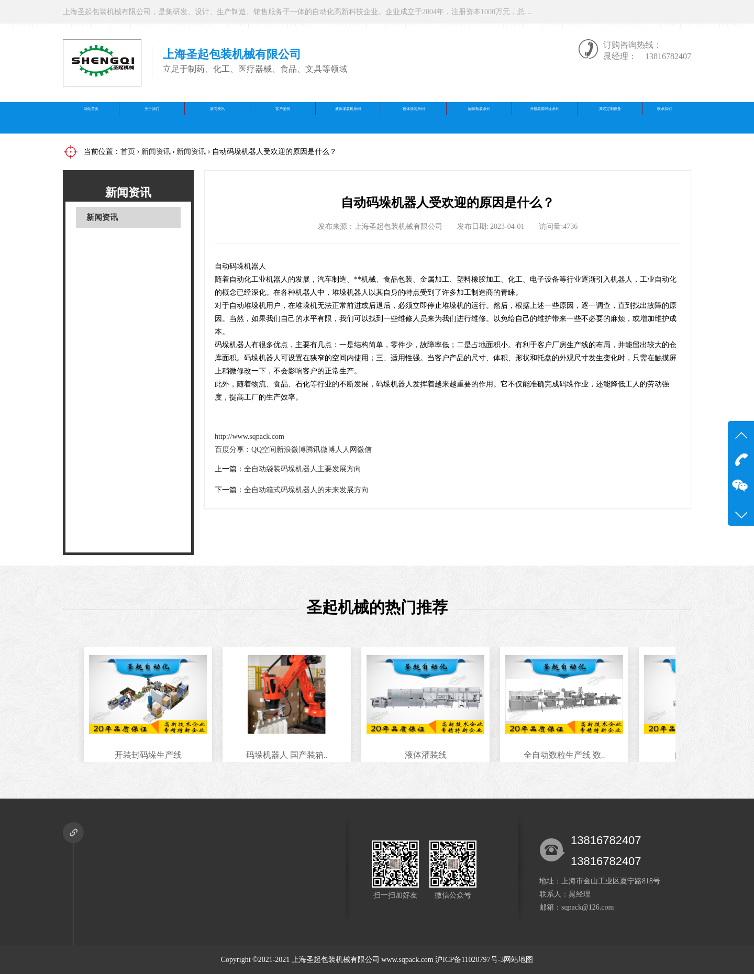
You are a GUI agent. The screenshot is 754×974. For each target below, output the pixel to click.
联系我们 (664, 117)
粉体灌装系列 (414, 117)
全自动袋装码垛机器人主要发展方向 (302, 469)
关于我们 (152, 117)
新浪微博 (291, 449)
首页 (127, 152)
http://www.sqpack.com (249, 436)
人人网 (346, 449)
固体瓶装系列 (479, 117)
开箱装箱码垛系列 (544, 117)
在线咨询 (590, 12)
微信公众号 (659, 12)
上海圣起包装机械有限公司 (336, 960)
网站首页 (91, 117)
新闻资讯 (217, 117)
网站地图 (518, 960)
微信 (364, 449)
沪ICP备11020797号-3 (469, 960)
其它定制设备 (610, 117)
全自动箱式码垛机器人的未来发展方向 (306, 490)
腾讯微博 (320, 449)
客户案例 (283, 117)
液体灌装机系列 (348, 117)
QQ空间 (263, 449)
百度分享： (233, 449)
